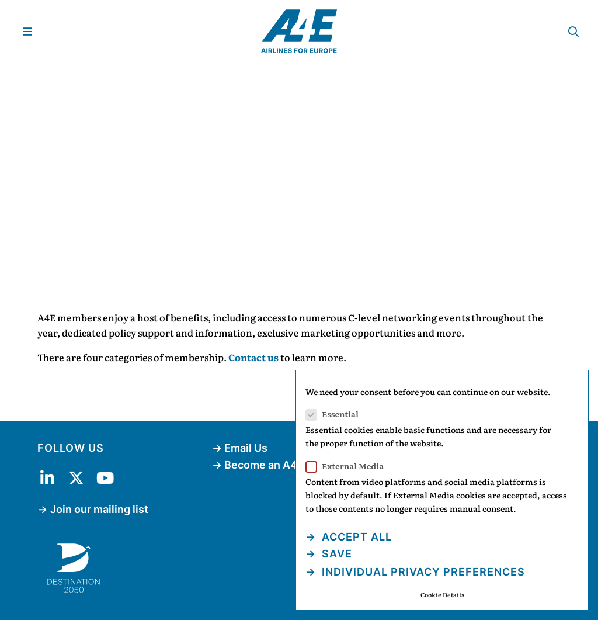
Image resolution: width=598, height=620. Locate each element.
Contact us (253, 357)
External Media (348, 466)
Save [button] (335, 554)
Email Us (245, 448)
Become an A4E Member (286, 465)
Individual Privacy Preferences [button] (422, 572)
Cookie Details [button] (442, 594)
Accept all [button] (355, 537)
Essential (335, 414)
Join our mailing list (99, 509)
